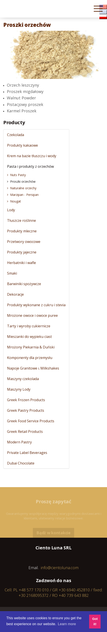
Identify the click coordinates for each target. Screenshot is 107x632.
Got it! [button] (95, 621)
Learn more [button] (67, 624)
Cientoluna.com (15, 10)
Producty (14, 122)
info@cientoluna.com (60, 567)
